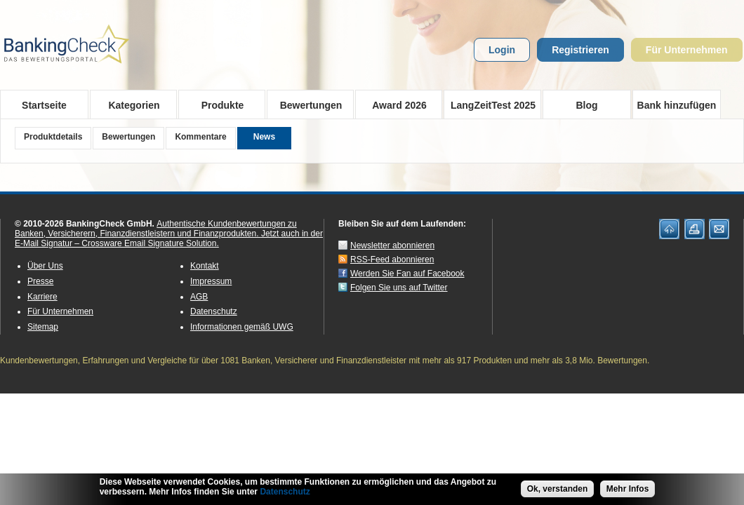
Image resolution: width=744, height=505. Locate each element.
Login (502, 49)
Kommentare (200, 137)
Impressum (211, 281)
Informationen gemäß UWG (241, 327)
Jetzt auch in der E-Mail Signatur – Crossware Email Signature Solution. (169, 238)
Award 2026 (394, 104)
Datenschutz (213, 311)
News (264, 137)
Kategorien (129, 104)
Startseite (44, 105)
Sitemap (42, 327)
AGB (199, 297)
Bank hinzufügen (677, 105)
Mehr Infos (627, 489)
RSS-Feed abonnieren (392, 259)
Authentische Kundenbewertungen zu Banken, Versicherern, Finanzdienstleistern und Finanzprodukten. (156, 228)
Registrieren (580, 49)
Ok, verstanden (557, 489)
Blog (586, 105)
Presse (40, 281)
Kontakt (204, 266)
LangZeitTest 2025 (490, 104)
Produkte (218, 104)
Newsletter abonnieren (392, 245)
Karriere (42, 297)
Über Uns (45, 266)
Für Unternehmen (687, 49)
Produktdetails (53, 137)
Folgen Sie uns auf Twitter (399, 287)
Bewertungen (306, 104)
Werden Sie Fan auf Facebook (407, 273)
